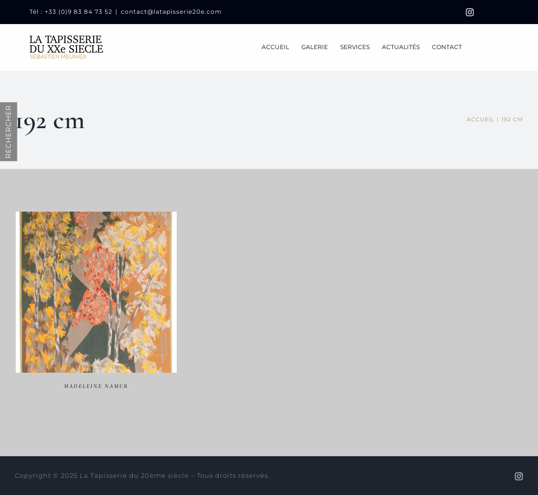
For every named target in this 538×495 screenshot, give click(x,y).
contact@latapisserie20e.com (171, 11)
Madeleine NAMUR (96, 386)
